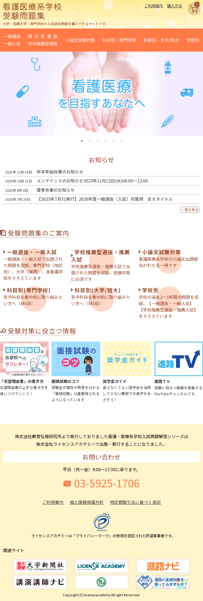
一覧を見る (190, 209)
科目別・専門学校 (119, 40)
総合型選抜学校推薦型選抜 (43, 40)
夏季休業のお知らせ (40, 190)
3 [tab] (97, 141)
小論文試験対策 (80, 40)
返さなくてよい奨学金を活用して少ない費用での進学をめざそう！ (127, 372)
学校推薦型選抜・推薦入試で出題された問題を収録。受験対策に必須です (100, 265)
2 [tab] (89, 141)
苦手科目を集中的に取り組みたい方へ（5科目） (100, 296)
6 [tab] (121, 141)
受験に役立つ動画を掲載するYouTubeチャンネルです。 (178, 369)
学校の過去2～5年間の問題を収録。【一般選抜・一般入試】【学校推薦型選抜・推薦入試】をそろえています (169, 302)
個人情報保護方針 (87, 502)
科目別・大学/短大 (161, 40)
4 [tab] (105, 141)
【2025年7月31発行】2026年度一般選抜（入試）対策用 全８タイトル (89, 199)
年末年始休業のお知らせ (44, 171)
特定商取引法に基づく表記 (135, 502)
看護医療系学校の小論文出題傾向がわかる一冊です (168, 258)
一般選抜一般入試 (12, 40)
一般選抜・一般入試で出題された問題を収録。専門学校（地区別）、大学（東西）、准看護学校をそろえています (33, 264)
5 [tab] (113, 141)
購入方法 (174, 5)
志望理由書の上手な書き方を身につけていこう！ (24, 369)
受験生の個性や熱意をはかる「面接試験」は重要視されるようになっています (76, 372)
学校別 (193, 40)
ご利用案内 (153, 5)
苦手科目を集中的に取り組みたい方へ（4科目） (33, 296)
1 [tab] (81, 141)
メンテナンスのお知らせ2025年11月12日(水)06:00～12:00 (76, 180)
